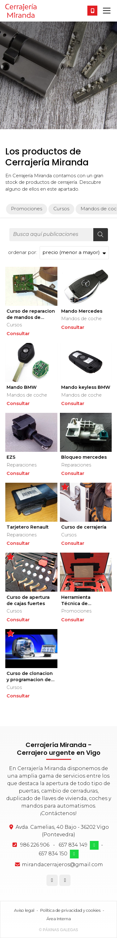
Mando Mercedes (81, 311)
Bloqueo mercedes (84, 457)
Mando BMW (22, 387)
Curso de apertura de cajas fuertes (28, 600)
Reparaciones (22, 465)
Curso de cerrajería (83, 527)
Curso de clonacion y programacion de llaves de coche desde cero (30, 677)
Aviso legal (24, 910)
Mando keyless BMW (85, 387)
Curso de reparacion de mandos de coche (31, 314)
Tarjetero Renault (28, 527)
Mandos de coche (81, 318)
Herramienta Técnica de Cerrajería (75, 600)
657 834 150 (53, 854)
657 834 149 (73, 845)
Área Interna (58, 918)
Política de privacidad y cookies (70, 910)
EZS (11, 457)
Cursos (14, 325)
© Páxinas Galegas (58, 930)
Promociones (76, 611)
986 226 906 (34, 845)
